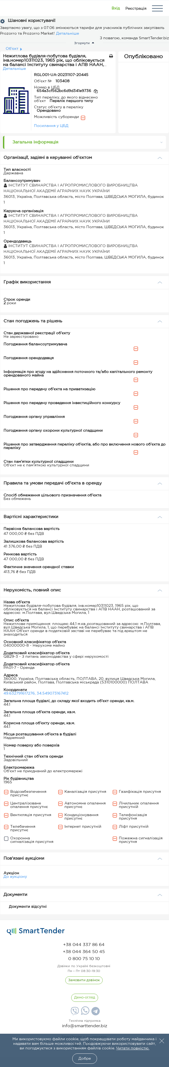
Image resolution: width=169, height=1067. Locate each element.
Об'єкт (12, 48)
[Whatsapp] (84, 1013)
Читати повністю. (132, 1048)
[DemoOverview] (84, 998)
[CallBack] (84, 980)
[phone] (84, 945)
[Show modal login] (115, 8)
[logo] (35, 931)
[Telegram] (95, 1013)
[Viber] (74, 1013)
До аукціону (15, 876)
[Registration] (135, 8)
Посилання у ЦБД (51, 125)
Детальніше (67, 33)
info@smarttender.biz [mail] (84, 1026)
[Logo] (11, 8)
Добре (84, 1058)
